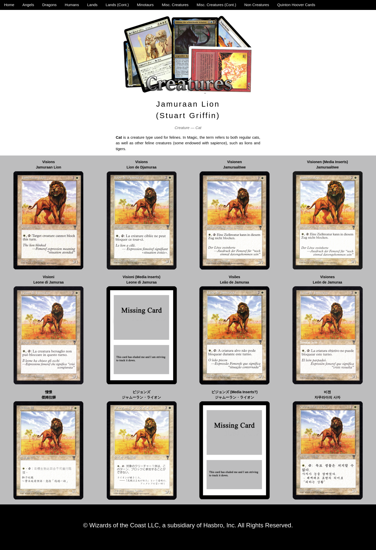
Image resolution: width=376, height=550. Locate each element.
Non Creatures (256, 5)
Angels (28, 5)
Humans (72, 5)
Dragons (49, 5)
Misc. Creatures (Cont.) (216, 5)
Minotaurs (145, 5)
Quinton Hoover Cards (296, 5)
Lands (92, 5)
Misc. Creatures (175, 5)
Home (9, 5)
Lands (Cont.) (117, 5)
